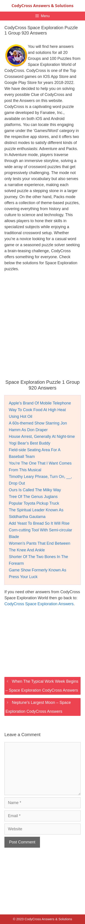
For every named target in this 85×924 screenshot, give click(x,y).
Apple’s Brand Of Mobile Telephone (40, 403)
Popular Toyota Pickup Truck (34, 503)
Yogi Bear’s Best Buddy (29, 443)
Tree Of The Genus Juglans (33, 496)
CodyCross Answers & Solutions (42, 5)
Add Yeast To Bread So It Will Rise (39, 523)
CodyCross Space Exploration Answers (39, 604)
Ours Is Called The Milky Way (35, 490)
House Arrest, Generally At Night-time (42, 436)
